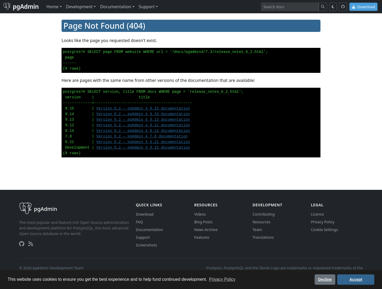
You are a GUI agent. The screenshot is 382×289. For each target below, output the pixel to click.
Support (143, 237)
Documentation (149, 229)
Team (257, 229)
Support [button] (147, 7)
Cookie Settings (324, 229)
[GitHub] (343, 7)
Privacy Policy (322, 221)
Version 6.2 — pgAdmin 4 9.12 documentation (143, 125)
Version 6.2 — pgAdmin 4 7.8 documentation (142, 136)
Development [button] (79, 7)
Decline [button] (325, 279)
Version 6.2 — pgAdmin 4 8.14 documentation (143, 131)
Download (363, 6)
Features (201, 237)
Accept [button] (355, 279)
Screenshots (146, 245)
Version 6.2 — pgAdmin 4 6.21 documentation (143, 142)
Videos (200, 214)
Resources (261, 221)
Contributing (264, 214)
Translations (263, 237)
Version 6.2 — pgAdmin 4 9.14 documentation (143, 114)
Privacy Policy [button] (222, 279)
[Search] (290, 7)
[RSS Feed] (30, 244)
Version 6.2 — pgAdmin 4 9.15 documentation (143, 108)
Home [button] (52, 7)
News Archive (206, 229)
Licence (317, 214)
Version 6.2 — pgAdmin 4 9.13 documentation (143, 120)
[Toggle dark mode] (333, 7)
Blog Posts (203, 221)
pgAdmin (21, 6)
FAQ (139, 221)
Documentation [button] (115, 7)
